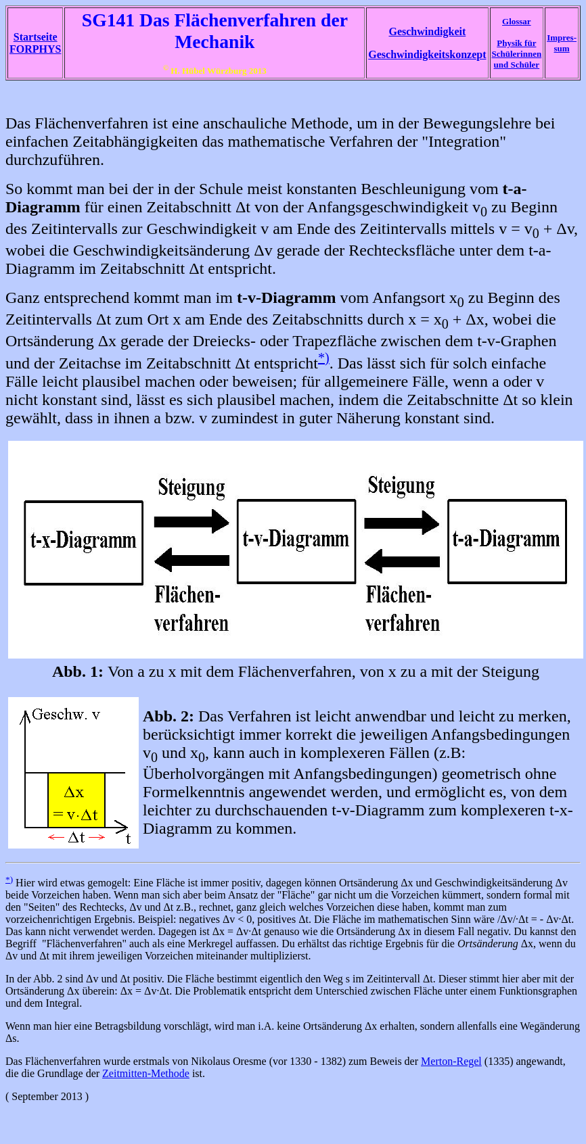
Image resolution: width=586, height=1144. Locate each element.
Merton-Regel (451, 1061)
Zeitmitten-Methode (145, 1073)
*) (324, 357)
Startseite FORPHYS (35, 43)
